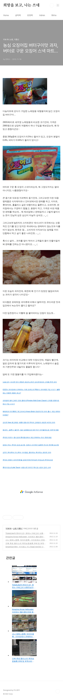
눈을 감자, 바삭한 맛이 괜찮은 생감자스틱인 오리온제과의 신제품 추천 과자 (30, 382)
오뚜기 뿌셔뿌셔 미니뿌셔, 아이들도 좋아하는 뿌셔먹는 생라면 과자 (27, 452)
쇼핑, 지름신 (18, 528)
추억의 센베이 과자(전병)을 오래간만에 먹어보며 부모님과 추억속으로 (28, 460)
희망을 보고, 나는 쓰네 (21, 5)
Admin (42, 15)
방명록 (30, 15)
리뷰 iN (9, 528)
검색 (52, 5)
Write (53, 15)
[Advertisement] (31, 492)
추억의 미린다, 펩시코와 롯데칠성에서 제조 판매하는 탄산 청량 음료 (27, 437)
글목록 (18, 15)
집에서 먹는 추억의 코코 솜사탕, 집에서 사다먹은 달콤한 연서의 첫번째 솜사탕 (31, 445)
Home (6, 15)
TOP (58, 691)
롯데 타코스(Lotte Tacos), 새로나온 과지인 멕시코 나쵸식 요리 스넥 (27, 467)
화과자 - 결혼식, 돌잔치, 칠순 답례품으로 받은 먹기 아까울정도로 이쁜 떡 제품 (31, 430)
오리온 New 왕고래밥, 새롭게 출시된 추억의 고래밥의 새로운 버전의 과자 (29, 422)
